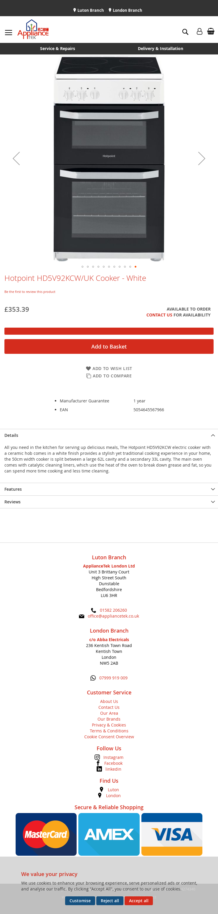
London (113, 795)
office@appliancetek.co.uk (113, 616)
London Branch (127, 10)
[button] (16, 158)
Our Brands (109, 719)
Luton (113, 789)
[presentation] (109, 435)
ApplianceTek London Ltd (109, 566)
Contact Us (159, 315)
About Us (109, 701)
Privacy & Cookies (109, 725)
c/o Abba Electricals (109, 639)
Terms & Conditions (109, 731)
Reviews (12, 502)
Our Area (109, 713)
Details (11, 435)
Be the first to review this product (29, 291)
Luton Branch (90, 10)
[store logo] (32, 29)
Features (13, 489)
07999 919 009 (113, 678)
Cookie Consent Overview (109, 736)
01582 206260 (113, 610)
